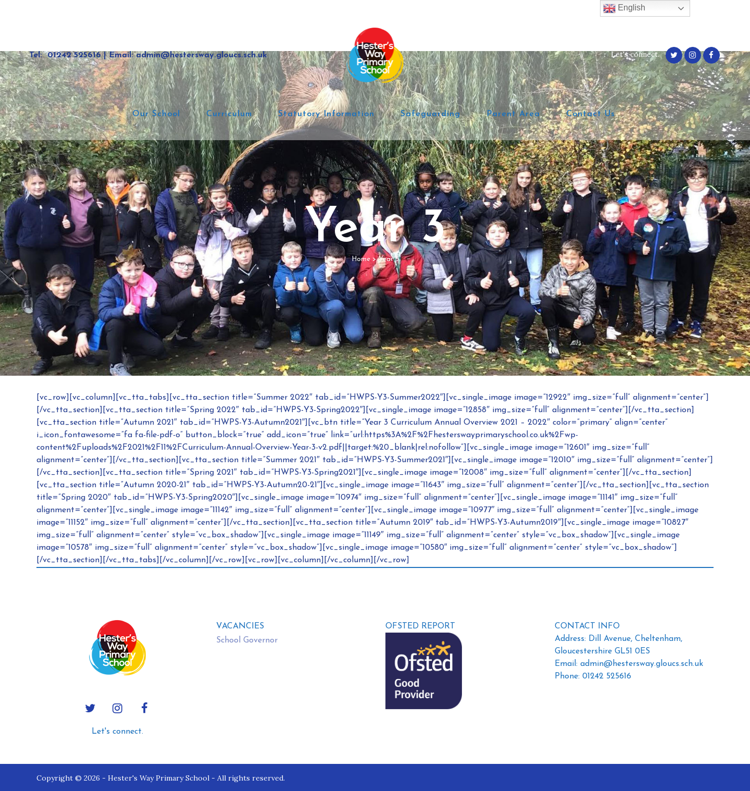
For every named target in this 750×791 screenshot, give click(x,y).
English (624, 8)
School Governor (247, 640)
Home (361, 259)
